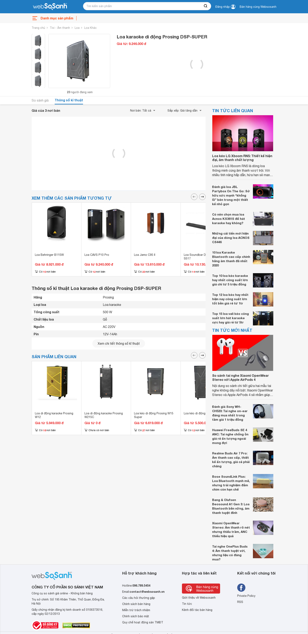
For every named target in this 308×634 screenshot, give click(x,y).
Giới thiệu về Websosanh (199, 597)
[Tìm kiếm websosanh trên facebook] (241, 588)
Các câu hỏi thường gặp (138, 597)
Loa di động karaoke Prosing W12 (54, 415)
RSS (240, 602)
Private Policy (246, 595)
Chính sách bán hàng (136, 604)
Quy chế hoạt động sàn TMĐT (142, 622)
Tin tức (187, 603)
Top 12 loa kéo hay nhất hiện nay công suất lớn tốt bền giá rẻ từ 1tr (230, 299)
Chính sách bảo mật (135, 616)
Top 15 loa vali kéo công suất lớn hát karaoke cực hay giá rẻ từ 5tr (230, 318)
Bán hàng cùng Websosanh (258, 6)
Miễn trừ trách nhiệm (136, 610)
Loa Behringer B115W (49, 254)
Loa (77, 27)
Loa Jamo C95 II (144, 254)
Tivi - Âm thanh (60, 27)
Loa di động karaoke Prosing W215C (103, 415)
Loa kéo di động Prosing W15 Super (153, 415)
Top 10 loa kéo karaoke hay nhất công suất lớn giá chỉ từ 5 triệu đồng (230, 280)
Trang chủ (38, 27)
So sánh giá (40, 100)
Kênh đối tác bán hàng (197, 610)
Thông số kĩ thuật (69, 100)
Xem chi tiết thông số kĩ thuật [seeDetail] (119, 343)
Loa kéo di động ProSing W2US (205, 413)
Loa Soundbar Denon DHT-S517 (202, 256)
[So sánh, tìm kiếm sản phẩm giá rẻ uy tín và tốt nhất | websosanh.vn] (50, 6)
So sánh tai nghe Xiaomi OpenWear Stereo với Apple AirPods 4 (240, 377)
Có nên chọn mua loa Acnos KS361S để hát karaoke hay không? (228, 218)
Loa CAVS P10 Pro (96, 254)
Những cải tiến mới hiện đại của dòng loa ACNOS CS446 (230, 237)
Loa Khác (90, 27)
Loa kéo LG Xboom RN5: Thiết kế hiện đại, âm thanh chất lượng (242, 158)
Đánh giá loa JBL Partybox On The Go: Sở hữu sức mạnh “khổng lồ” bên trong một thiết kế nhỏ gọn (231, 195)
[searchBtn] (206, 6)
